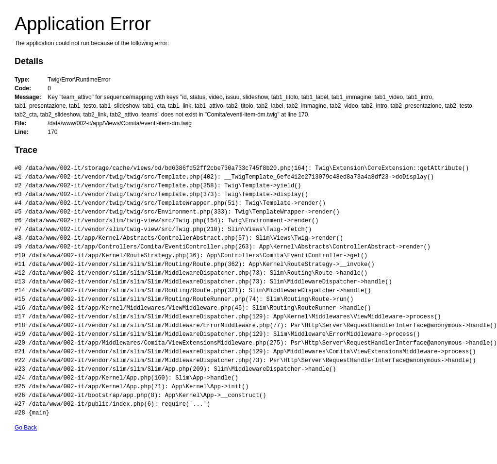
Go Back (26, 427)
